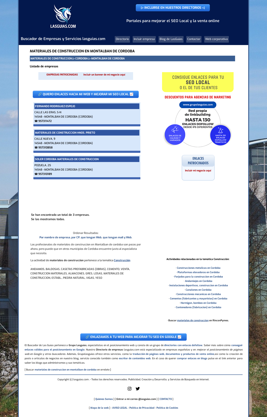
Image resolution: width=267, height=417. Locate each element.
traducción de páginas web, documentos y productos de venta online (173, 354)
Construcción (122, 260)
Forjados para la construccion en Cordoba (198, 276)
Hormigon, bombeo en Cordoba (199, 303)
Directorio (122, 39)
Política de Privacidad (141, 407)
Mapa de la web (99, 407)
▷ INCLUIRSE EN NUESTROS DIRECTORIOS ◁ (173, 8)
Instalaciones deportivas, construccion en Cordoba (198, 285)
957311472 (45, 121)
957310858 (45, 147)
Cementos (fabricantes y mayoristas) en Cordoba (198, 298)
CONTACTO (166, 399)
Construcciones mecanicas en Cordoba (198, 294)
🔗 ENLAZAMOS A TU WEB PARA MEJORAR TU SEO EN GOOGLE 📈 (133, 337)
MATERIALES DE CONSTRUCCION (51, 58)
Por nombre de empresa (54, 237)
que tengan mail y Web (117, 237)
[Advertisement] (85, 196)
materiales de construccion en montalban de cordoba (66, 369)
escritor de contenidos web (135, 358)
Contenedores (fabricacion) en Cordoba (198, 307)
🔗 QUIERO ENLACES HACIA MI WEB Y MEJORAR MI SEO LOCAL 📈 (86, 94)
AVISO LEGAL (119, 407)
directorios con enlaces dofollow (183, 345)
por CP (75, 237)
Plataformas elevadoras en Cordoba (199, 272)
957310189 (45, 174)
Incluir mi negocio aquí (198, 170)
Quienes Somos (104, 399)
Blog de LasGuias (171, 39)
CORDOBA (81, 58)
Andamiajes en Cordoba (198, 281)
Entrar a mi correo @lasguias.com (136, 399)
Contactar (193, 39)
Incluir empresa (144, 39)
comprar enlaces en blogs (192, 358)
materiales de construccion (193, 320)
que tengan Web (91, 237)
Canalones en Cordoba (199, 289)
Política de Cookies (167, 407)
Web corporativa (216, 39)
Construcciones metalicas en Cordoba (198, 268)
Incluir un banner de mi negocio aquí (104, 74)
